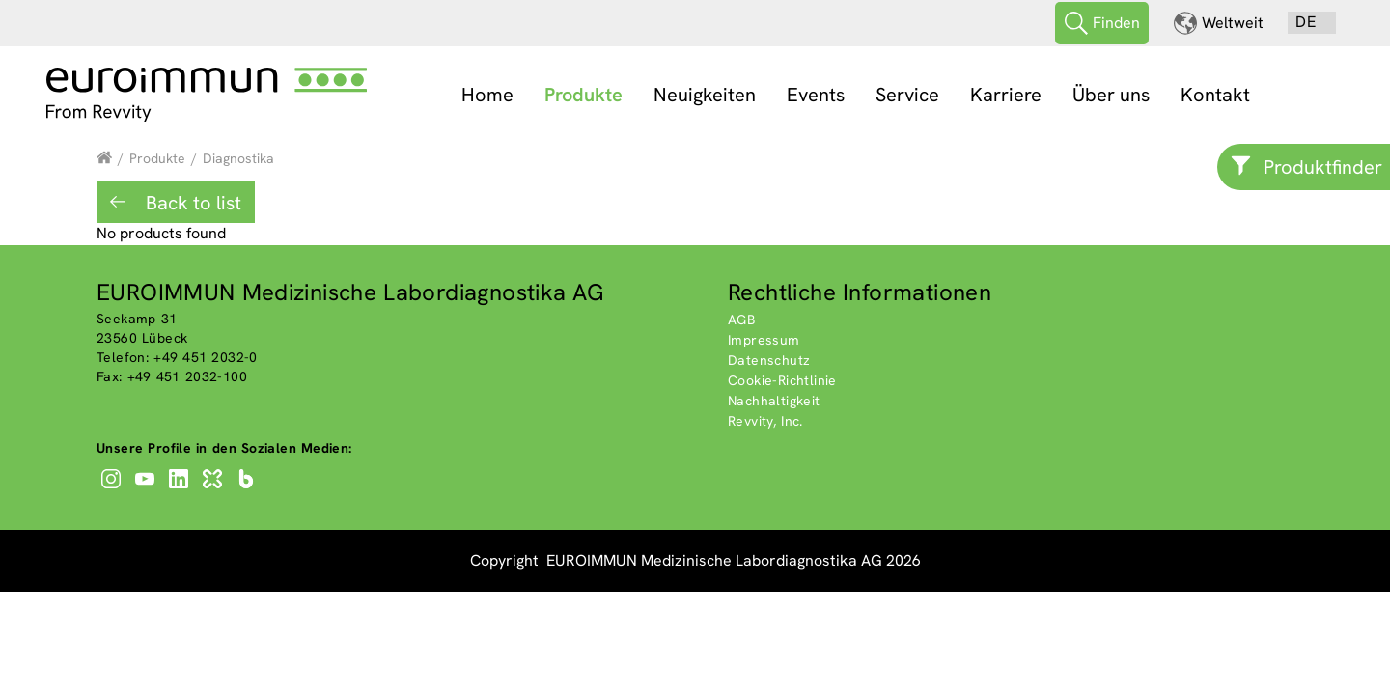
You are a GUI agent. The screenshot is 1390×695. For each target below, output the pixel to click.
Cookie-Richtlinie (782, 379)
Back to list (191, 200)
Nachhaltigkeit (774, 399)
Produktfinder (1323, 167)
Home (487, 94)
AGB (741, 318)
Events (816, 94)
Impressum (764, 339)
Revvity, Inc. (765, 420)
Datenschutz (769, 359)
